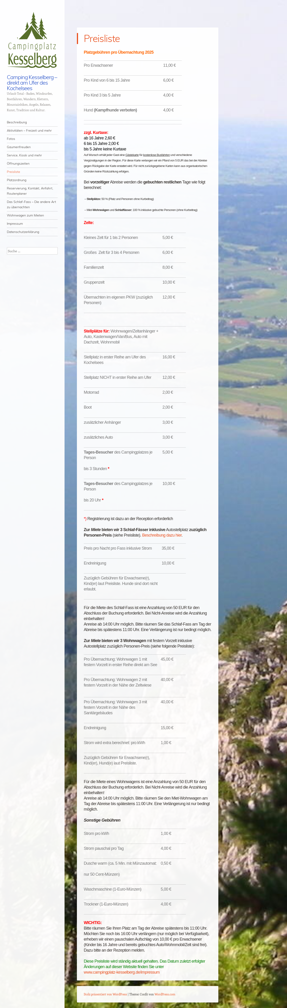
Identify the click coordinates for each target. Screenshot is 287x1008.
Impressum (15, 224)
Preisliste (13, 172)
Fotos (11, 139)
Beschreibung (17, 122)
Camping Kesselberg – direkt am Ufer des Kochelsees (32, 82)
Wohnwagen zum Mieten (25, 215)
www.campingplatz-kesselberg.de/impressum (122, 972)
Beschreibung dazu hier (161, 535)
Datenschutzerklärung (23, 232)
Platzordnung (16, 180)
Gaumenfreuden (19, 147)
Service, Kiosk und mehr (24, 155)
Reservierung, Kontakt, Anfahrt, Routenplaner (30, 191)
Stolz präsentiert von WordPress (105, 994)
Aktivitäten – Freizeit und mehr (29, 130)
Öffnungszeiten (18, 163)
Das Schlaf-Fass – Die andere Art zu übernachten (31, 204)
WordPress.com (164, 994)
